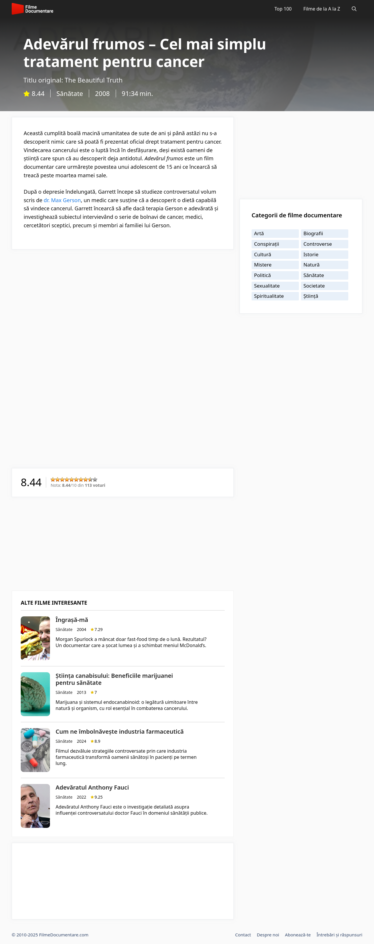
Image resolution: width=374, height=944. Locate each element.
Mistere (263, 264)
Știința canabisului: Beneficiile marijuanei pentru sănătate (114, 679)
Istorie (311, 254)
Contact (243, 935)
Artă (259, 233)
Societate (314, 285)
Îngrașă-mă (72, 620)
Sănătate (69, 93)
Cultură (262, 254)
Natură (312, 264)
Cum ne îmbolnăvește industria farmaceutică (120, 731)
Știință (311, 296)
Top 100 (283, 9)
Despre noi (268, 935)
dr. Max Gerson (62, 200)
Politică (262, 275)
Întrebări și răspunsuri (339, 935)
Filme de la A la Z (321, 9)
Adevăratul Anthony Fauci (92, 787)
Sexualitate (267, 285)
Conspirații (266, 243)
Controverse (318, 243)
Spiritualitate (269, 296)
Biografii (313, 233)
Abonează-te (298, 935)
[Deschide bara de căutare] (354, 9)
